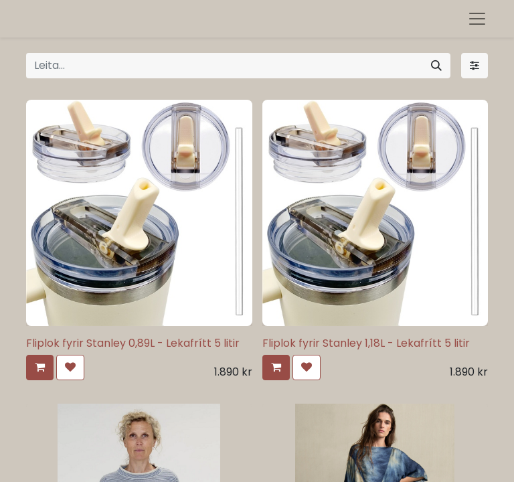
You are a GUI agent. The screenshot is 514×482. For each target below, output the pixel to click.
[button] (40, 367)
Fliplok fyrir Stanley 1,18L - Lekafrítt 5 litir (366, 343)
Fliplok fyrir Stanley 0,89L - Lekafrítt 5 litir (133, 343)
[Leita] (436, 65)
